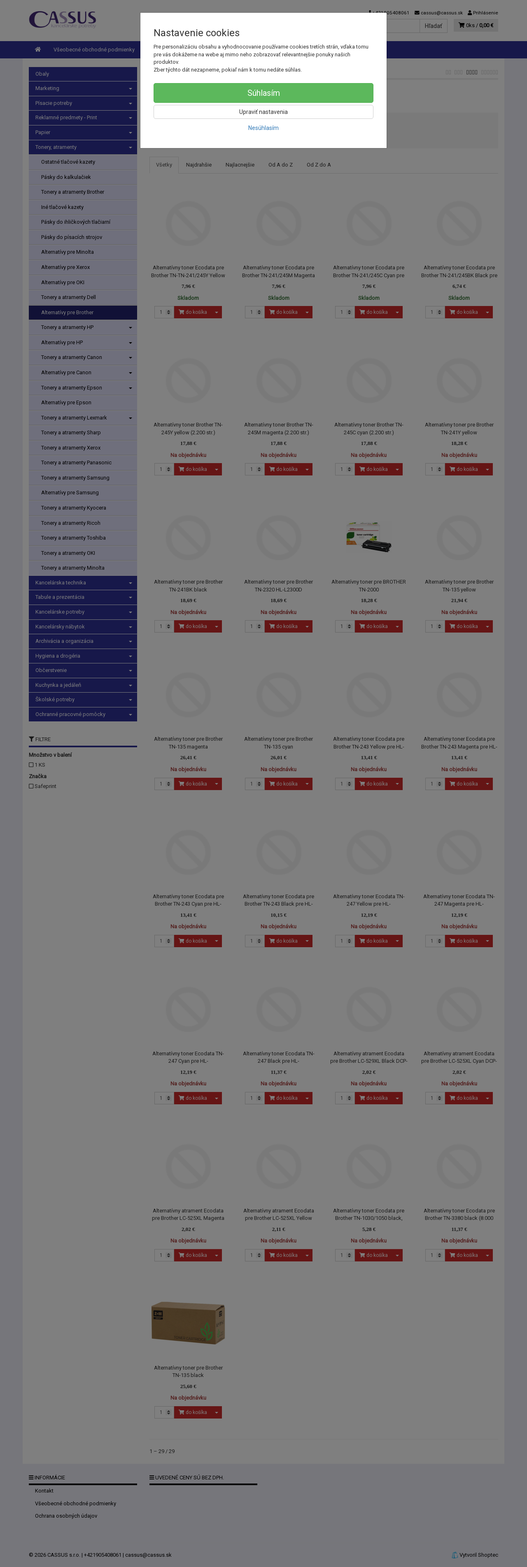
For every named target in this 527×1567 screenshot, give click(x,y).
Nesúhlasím (263, 128)
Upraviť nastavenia (263, 112)
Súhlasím (263, 93)
